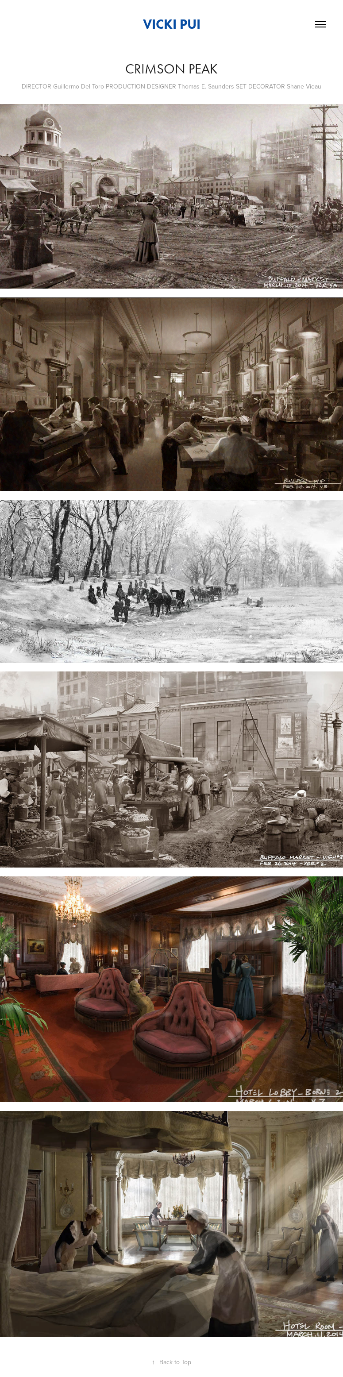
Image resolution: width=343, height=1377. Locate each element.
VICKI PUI (171, 24)
